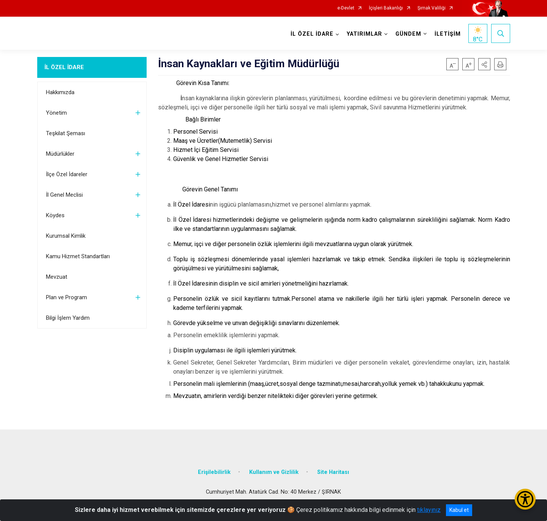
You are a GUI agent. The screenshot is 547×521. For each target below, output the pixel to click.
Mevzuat (56, 276)
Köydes (55, 215)
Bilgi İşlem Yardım (68, 317)
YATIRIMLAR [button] (364, 34)
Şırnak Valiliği (431, 8)
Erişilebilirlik (214, 472)
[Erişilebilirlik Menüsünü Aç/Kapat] (525, 499)
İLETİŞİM (448, 34)
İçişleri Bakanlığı (386, 8)
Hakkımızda (60, 92)
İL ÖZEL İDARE (64, 67)
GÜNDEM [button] (408, 34)
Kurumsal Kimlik (65, 235)
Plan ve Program (66, 297)
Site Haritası (333, 472)
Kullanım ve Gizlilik (274, 472)
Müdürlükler (60, 153)
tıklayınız (429, 509)
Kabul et (459, 510)
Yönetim (56, 112)
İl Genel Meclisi (64, 194)
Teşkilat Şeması (65, 133)
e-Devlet (345, 8)
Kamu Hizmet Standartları (78, 256)
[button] (484, 64)
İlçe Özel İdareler (66, 174)
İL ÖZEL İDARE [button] (312, 34)
